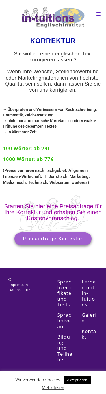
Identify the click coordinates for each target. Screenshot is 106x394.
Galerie (89, 318)
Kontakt (89, 334)
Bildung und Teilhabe (64, 348)
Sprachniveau (64, 321)
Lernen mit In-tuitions (89, 293)
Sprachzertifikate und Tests (64, 293)
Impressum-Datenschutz (19, 287)
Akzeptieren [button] (77, 379)
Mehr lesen (53, 387)
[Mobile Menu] (98, 14)
